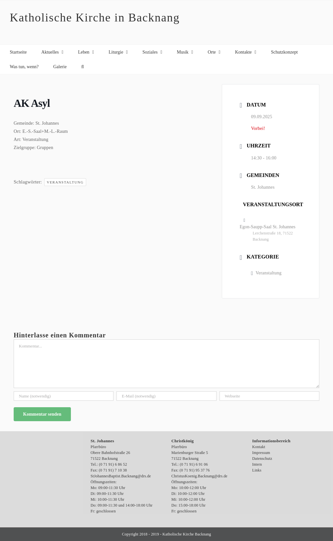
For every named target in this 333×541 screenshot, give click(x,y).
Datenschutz (262, 458)
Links (256, 470)
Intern (257, 464)
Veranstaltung (65, 182)
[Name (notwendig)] (63, 396)
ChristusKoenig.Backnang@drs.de (199, 476)
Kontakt (258, 447)
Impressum (261, 452)
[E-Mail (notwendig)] (166, 396)
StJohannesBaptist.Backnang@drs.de (121, 476)
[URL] (269, 396)
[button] (82, 66)
